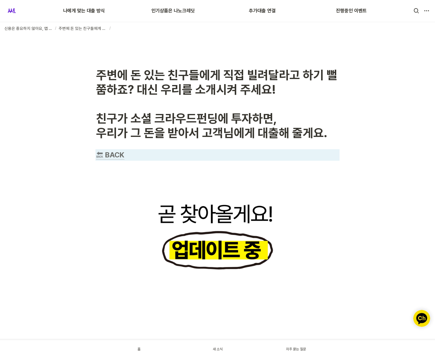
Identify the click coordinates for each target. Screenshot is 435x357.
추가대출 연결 (262, 11)
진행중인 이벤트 (351, 11)
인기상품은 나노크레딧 (173, 11)
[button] (416, 11)
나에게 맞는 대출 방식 (84, 11)
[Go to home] (12, 11)
